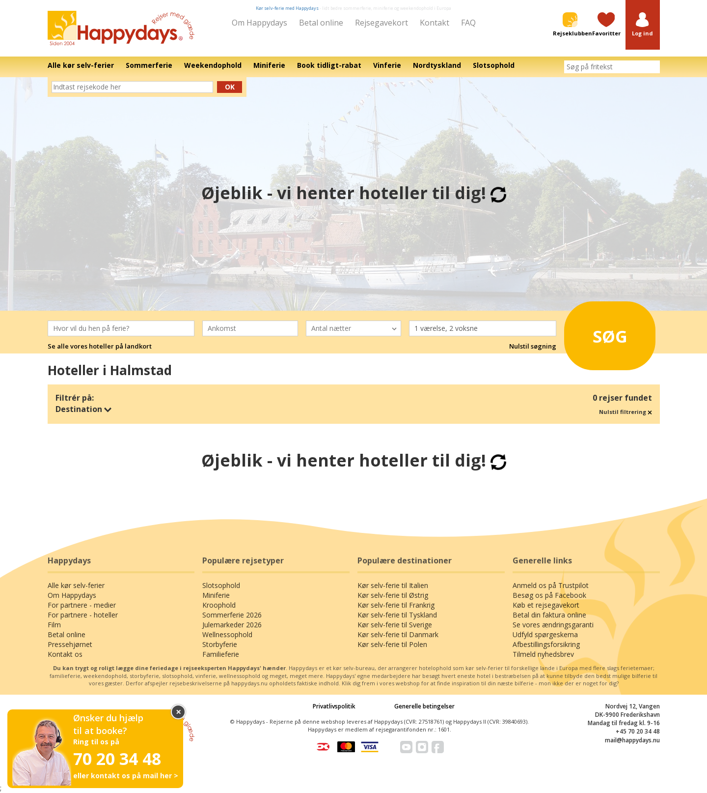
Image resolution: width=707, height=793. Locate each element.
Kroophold (219, 605)
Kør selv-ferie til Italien (392, 585)
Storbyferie (219, 644)
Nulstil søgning (532, 346)
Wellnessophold (227, 634)
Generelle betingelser (424, 706)
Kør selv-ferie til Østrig (392, 595)
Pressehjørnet (70, 644)
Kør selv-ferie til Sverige (394, 624)
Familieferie (220, 654)
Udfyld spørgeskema (545, 634)
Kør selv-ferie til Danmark (397, 634)
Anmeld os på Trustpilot (551, 585)
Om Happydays (259, 22)
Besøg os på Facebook (549, 595)
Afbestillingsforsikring (546, 644)
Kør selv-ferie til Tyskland (397, 614)
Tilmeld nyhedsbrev (543, 654)
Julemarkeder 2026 (232, 624)
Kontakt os (65, 654)
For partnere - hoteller (83, 614)
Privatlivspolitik (334, 706)
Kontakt (434, 22)
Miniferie (216, 595)
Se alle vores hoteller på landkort (100, 346)
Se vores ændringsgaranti (553, 624)
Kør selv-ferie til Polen (392, 644)
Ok (230, 86)
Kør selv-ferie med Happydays (287, 8)
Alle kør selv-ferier (76, 585)
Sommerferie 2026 (232, 614)
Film (54, 624)
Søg (598, 333)
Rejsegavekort (381, 22)
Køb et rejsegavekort (546, 605)
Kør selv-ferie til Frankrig (396, 605)
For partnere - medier (82, 605)
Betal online (321, 22)
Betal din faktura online (549, 614)
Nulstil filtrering (625, 411)
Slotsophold (221, 585)
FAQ (468, 22)
